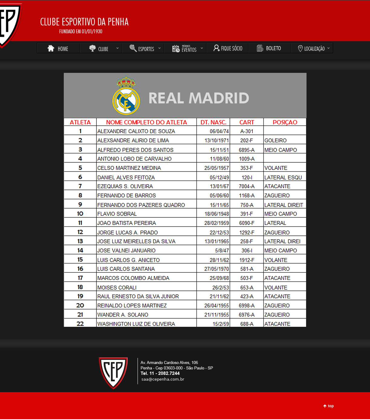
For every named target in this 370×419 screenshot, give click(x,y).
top (331, 406)
